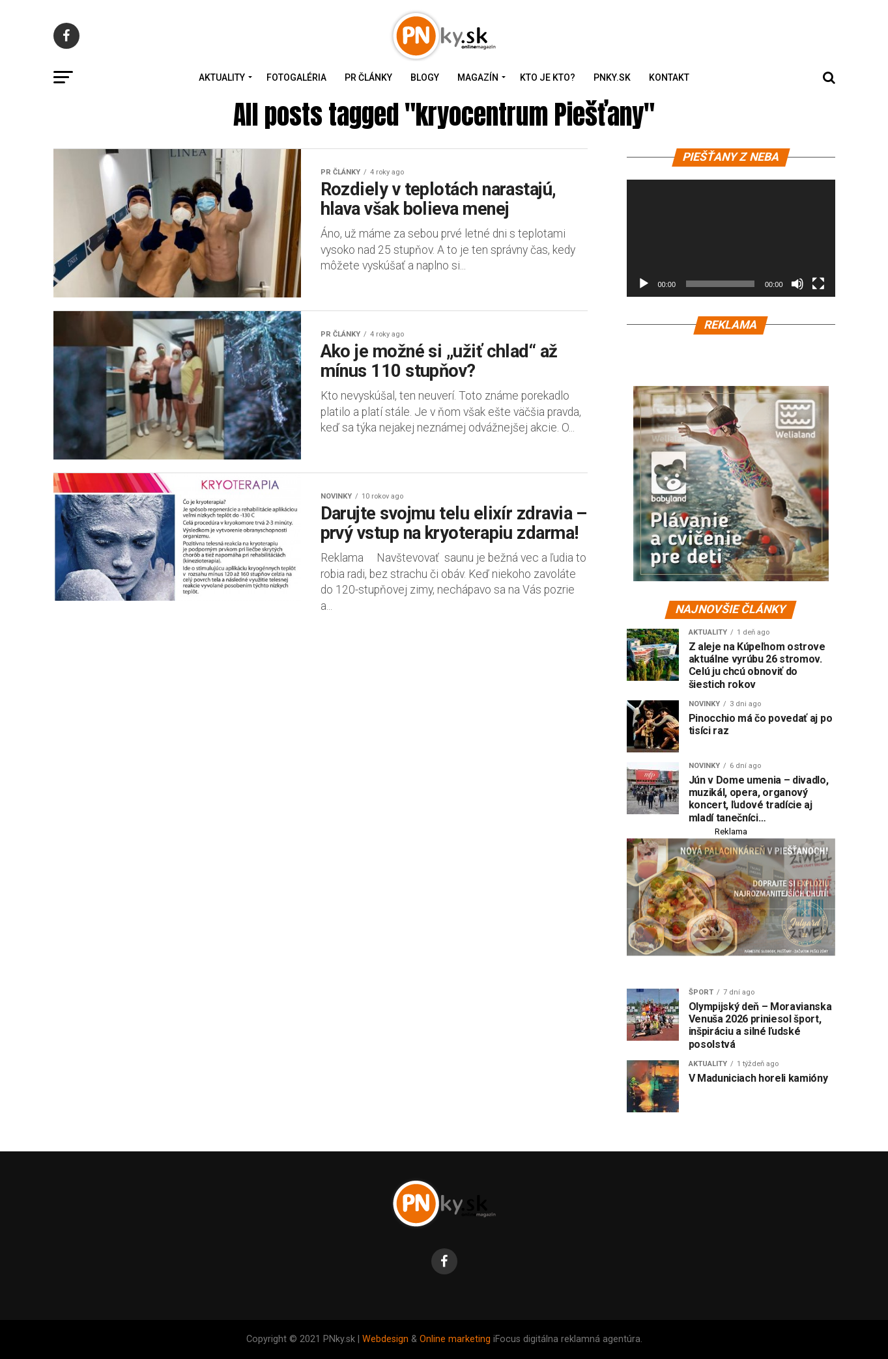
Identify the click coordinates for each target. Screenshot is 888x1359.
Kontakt (669, 77)
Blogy (424, 77)
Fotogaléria (296, 77)
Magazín (477, 77)
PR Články (368, 77)
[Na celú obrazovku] (818, 283)
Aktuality (222, 77)
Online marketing (455, 1339)
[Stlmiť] (797, 283)
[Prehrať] (643, 283)
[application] (731, 238)
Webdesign (385, 1339)
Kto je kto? (547, 77)
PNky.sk (612, 77)
